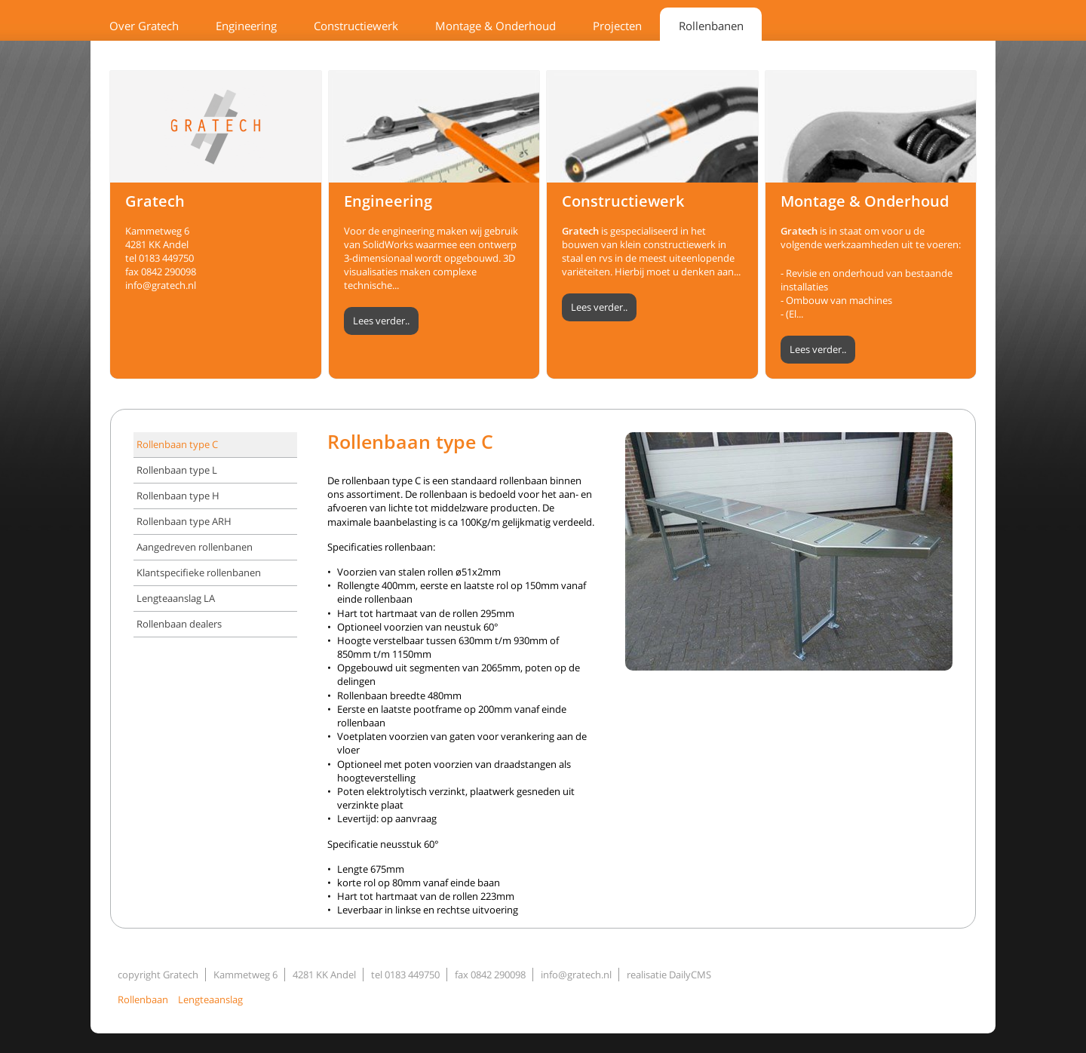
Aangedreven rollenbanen (195, 547)
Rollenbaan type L (177, 470)
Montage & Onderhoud (495, 25)
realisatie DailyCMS (669, 974)
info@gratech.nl (160, 285)
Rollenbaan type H (178, 495)
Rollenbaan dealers (179, 624)
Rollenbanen (711, 25)
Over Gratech (144, 25)
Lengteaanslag (210, 1000)
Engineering (246, 25)
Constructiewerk (356, 25)
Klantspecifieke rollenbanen (199, 572)
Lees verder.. (381, 320)
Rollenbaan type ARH (184, 521)
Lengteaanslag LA (176, 598)
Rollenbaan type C (177, 444)
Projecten (617, 25)
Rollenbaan (143, 1000)
